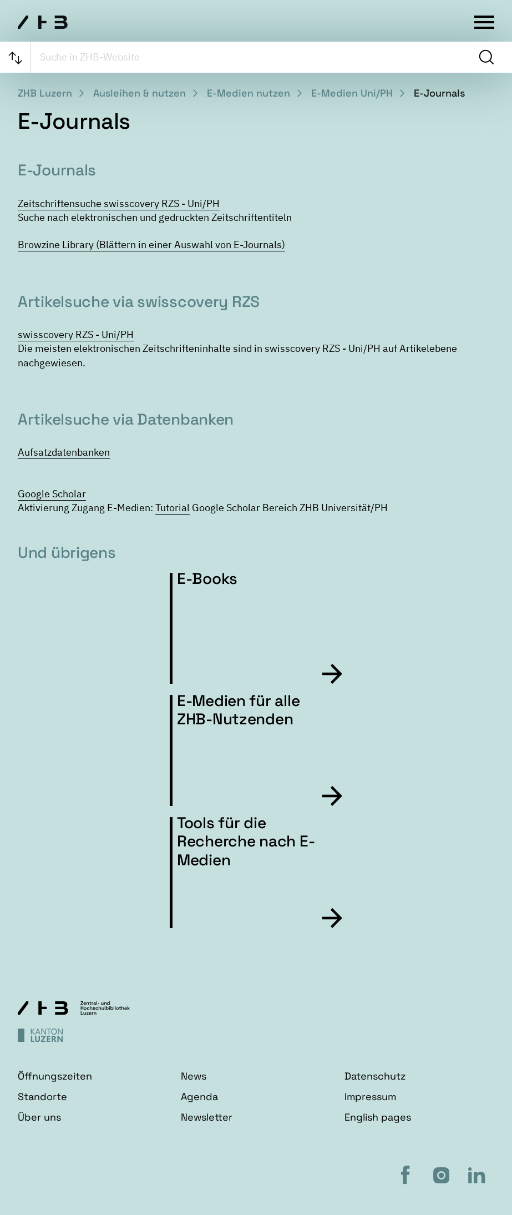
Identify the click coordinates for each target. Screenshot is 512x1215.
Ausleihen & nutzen (139, 93)
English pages (377, 1117)
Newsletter (206, 1117)
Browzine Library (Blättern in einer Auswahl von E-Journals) (151, 244)
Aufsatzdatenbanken (64, 452)
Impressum (370, 1096)
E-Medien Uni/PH (352, 93)
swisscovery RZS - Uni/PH (76, 334)
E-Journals (439, 93)
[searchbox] (253, 57)
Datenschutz (374, 1076)
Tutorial (172, 507)
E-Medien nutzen (248, 93)
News (193, 1076)
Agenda (199, 1096)
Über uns (39, 1117)
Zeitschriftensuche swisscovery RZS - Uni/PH (119, 203)
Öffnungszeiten (55, 1076)
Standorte (42, 1096)
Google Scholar (52, 493)
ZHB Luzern (45, 93)
